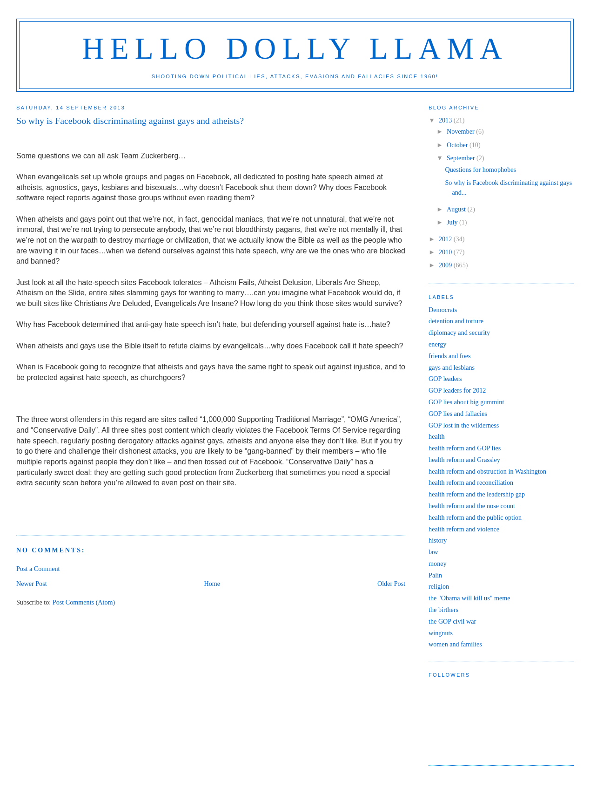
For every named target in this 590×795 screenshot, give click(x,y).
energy (437, 344)
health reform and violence (464, 529)
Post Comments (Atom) (84, 602)
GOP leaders (445, 378)
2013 (446, 120)
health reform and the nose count (472, 506)
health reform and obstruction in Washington (487, 471)
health (437, 436)
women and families (455, 644)
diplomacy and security (459, 332)
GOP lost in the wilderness (464, 425)
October (458, 145)
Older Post (391, 583)
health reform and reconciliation (471, 482)
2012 (446, 239)
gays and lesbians (452, 367)
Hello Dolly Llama (295, 48)
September (461, 158)
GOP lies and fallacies (458, 413)
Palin (435, 575)
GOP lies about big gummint (466, 402)
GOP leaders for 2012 (457, 390)
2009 (446, 265)
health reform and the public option (475, 517)
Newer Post (31, 583)
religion (439, 586)
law (433, 552)
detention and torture (456, 321)
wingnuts (441, 633)
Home (212, 583)
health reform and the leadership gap (477, 494)
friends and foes (449, 356)
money (438, 563)
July (453, 222)
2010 (446, 252)
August (457, 209)
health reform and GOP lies (465, 448)
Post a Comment (38, 568)
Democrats (443, 309)
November (461, 131)
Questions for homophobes (480, 169)
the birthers (443, 609)
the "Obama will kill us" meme (469, 598)
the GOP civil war (452, 621)
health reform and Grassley (464, 459)
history (438, 540)
